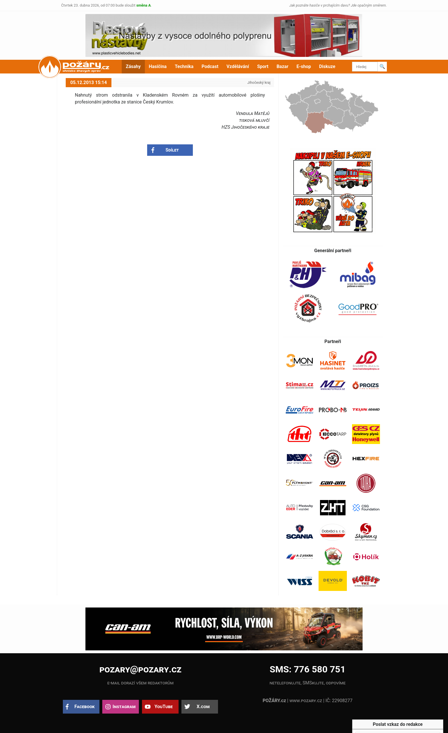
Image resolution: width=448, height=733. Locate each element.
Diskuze (327, 66)
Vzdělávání (238, 66)
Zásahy (133, 66)
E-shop (304, 66)
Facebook (85, 706)
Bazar (282, 66)
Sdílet (172, 150)
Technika (184, 66)
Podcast (210, 66)
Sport (263, 66)
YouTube (164, 706)
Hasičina (158, 66)
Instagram (124, 706)
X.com (203, 706)
